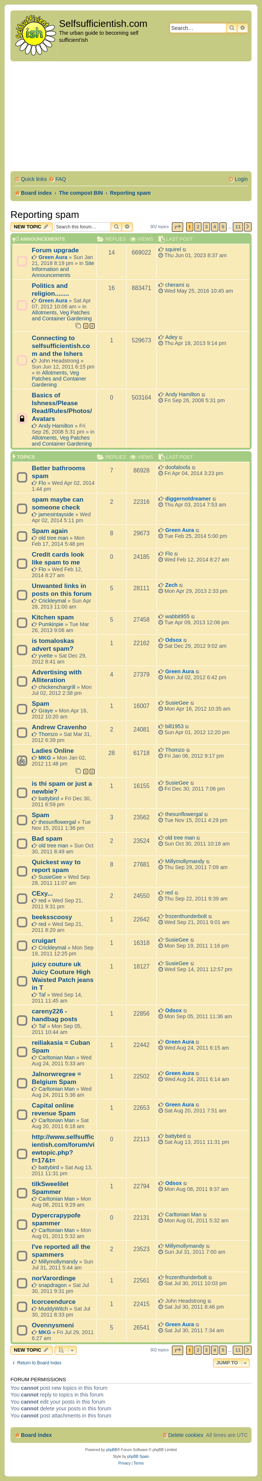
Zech (171, 585)
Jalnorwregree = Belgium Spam (56, 1078)
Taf (42, 995)
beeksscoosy (52, 917)
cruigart (44, 940)
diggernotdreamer (188, 499)
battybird (48, 798)
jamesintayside (56, 514)
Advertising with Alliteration (56, 676)
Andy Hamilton (55, 426)
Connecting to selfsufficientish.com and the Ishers (61, 345)
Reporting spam (44, 214)
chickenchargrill (56, 687)
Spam (40, 703)
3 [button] (206, 227)
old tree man (53, 538)
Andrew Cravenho (59, 727)
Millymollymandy (184, 861)
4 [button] (214, 227)
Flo (42, 483)
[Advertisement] (131, 117)
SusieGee (177, 703)
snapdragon (52, 1285)
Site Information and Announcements (63, 269)
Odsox (173, 640)
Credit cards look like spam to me (58, 558)
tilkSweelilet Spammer (50, 1187)
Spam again (50, 531)
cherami (174, 285)
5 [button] (223, 227)
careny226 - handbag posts (54, 1015)
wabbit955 (177, 616)
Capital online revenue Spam (53, 1109)
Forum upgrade (55, 250)
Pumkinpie (51, 624)
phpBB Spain (138, 1456)
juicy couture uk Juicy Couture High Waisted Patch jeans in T (62, 975)
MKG (44, 758)
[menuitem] (57, 179)
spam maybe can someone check (57, 503)
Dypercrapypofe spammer (56, 1219)
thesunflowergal (57, 822)
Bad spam (47, 838)
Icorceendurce (53, 1301)
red (42, 900)
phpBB (111, 1450)
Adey (171, 337)
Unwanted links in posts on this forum (62, 589)
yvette (45, 656)
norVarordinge (53, 1278)
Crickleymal (52, 601)
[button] (177, 227)
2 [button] (198, 227)
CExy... (42, 893)
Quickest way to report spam (56, 866)
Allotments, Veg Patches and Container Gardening (62, 315)
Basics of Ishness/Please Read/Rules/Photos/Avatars (62, 406)
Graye (45, 711)
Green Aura (52, 257)
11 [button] (237, 227)
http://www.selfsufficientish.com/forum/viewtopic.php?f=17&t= (63, 1148)
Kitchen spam (53, 617)
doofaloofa (177, 467)
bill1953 (174, 726)
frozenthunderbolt (186, 916)
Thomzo (48, 734)
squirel (173, 249)
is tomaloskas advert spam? (53, 644)
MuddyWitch (53, 1309)
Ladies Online (53, 750)
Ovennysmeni (53, 1325)
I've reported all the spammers (61, 1250)
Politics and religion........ (50, 289)
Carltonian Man (56, 1057)
